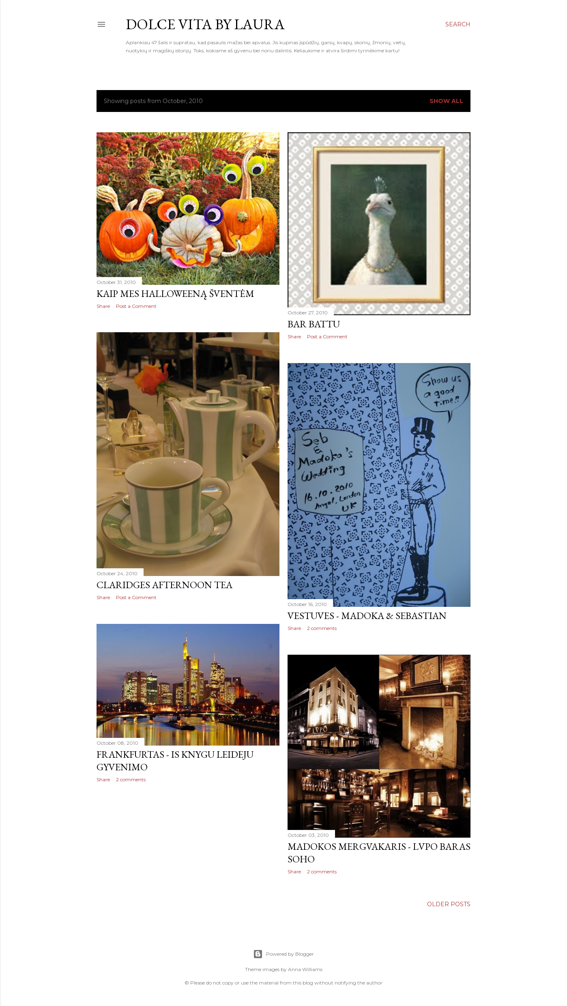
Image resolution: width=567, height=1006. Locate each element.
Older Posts (448, 904)
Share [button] (103, 306)
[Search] (457, 24)
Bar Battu (314, 324)
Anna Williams (305, 969)
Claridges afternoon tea (164, 584)
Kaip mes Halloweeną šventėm (175, 293)
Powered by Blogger (283, 954)
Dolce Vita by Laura (205, 24)
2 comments (322, 628)
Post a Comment (136, 306)
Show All (446, 101)
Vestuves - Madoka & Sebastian (367, 615)
